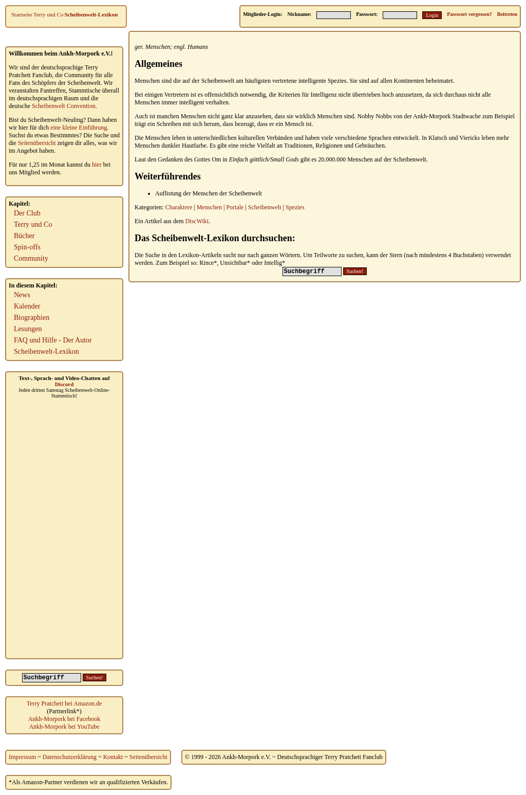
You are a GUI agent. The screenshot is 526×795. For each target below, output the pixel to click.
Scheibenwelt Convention (64, 106)
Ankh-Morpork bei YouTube (64, 726)
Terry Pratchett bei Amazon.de (64, 703)
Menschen (158, 46)
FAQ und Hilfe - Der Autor (53, 340)
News (22, 295)
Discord (64, 384)
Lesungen (28, 329)
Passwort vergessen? (469, 14)
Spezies (295, 207)
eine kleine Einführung (78, 127)
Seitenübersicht (37, 143)
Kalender (27, 306)
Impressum (22, 757)
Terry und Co (48, 14)
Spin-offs (27, 247)
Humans (197, 46)
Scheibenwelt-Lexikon (91, 14)
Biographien (31, 317)
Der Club (27, 213)
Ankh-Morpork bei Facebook (64, 718)
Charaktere (179, 207)
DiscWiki (197, 221)
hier (97, 164)
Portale (234, 207)
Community (31, 258)
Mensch (294, 124)
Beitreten (507, 14)
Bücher (24, 236)
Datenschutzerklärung (70, 757)
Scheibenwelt (264, 207)
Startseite (21, 14)
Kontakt (113, 757)
